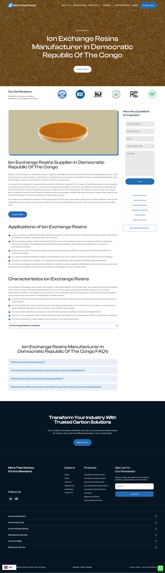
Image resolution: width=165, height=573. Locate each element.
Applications (79, 5)
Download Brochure (141, 227)
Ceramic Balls (140, 214)
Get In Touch (82, 442)
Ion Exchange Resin (139, 205)
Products (94, 5)
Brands (108, 5)
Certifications (122, 5)
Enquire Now (148, 5)
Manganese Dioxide (139, 210)
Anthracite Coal (140, 200)
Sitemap (76, 567)
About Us (66, 5)
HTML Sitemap (86, 567)
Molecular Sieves (139, 219)
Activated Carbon (140, 195)
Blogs (135, 5)
